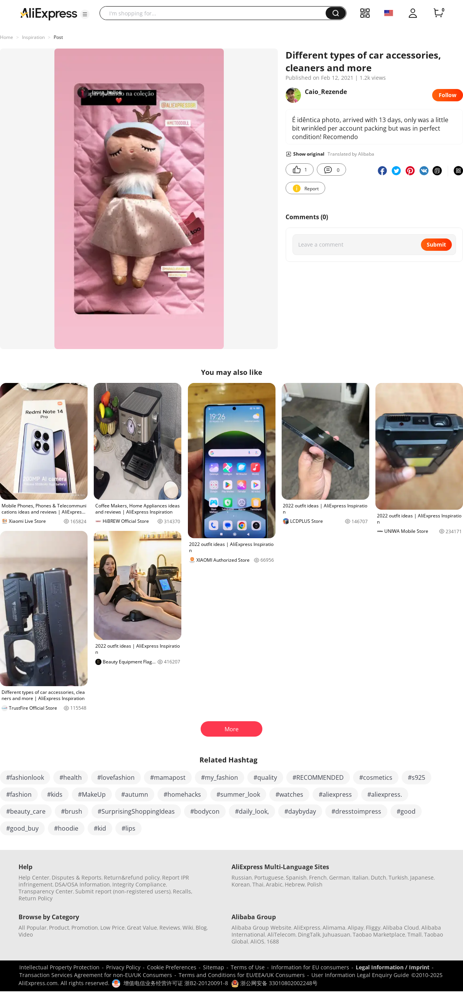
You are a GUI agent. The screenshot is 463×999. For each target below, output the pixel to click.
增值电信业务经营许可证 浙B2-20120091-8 (175, 983)
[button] (85, 14)
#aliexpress (335, 794)
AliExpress (307, 927)
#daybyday (300, 811)
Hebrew (295, 884)
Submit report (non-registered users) (123, 891)
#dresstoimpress (356, 811)
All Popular (33, 927)
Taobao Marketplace (379, 934)
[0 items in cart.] (438, 13)
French (318, 877)
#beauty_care (26, 811)
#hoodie (66, 828)
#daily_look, (252, 811)
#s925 (416, 777)
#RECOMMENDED (318, 777)
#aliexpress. (384, 794)
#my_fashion (219, 777)
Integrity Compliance (139, 884)
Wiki (187, 927)
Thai (258, 884)
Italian (360, 877)
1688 (273, 941)
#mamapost (168, 777)
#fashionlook (25, 777)
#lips (128, 828)
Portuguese (269, 877)
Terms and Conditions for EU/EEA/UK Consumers (242, 975)
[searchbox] (215, 13)
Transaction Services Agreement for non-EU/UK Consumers (95, 975)
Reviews (169, 927)
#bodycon (205, 811)
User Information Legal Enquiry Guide (360, 975)
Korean (240, 884)
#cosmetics (375, 777)
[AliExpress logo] (49, 13)
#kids (55, 794)
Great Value (142, 927)
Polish (315, 884)
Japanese (422, 877)
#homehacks (182, 794)
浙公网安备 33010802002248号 (274, 983)
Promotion (84, 927)
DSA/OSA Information (82, 884)
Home (6, 37)
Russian (241, 877)
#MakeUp (92, 794)
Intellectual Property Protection (59, 967)
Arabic (274, 884)
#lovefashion (116, 777)
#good (406, 811)
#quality (265, 777)
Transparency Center (46, 891)
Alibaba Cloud (401, 927)
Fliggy (373, 927)
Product (59, 927)
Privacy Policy (123, 967)
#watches (289, 794)
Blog (201, 927)
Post (58, 37)
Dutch (378, 877)
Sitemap (213, 967)
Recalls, (183, 891)
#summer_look (238, 794)
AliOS (257, 941)
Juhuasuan (336, 934)
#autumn (134, 794)
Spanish (296, 877)
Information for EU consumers (310, 967)
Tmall (414, 934)
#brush (71, 811)
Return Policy (35, 898)
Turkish (398, 877)
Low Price (112, 927)
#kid (100, 828)
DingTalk (309, 934)
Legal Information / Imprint (392, 967)
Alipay (355, 927)
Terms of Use (248, 967)
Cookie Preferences (171, 967)
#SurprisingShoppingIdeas (136, 811)
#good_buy (22, 828)
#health (70, 777)
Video (26, 934)
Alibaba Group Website (261, 927)
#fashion (19, 794)
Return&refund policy (132, 877)
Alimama (334, 927)
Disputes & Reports (76, 877)
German (339, 877)
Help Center (34, 877)
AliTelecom (281, 934)
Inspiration (33, 37)
